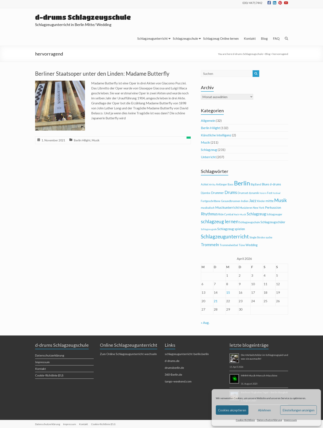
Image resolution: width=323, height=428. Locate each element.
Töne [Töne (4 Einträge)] (242, 245)
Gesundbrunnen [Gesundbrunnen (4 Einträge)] (230, 201)
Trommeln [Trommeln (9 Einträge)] (210, 244)
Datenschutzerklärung (269, 420)
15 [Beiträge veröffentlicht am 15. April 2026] (228, 292)
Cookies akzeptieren (232, 410)
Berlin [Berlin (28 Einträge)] (242, 183)
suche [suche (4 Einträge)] (268, 237)
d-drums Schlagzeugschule (84, 17)
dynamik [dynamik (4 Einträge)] (254, 193)
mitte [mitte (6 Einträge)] (270, 201)
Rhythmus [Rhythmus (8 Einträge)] (209, 214)
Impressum (290, 420)
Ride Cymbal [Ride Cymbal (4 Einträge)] (225, 214)
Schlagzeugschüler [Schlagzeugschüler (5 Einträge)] (272, 222)
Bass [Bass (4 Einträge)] (230, 184)
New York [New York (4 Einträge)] (258, 207)
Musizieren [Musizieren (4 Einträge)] (245, 207)
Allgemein (208, 120)
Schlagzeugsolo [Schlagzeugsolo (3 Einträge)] (209, 229)
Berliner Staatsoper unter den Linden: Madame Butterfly (102, 73)
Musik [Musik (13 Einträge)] (280, 200)
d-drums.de (172, 361)
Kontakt (250, 38)
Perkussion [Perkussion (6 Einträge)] (273, 207)
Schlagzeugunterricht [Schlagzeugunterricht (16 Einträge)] (225, 236)
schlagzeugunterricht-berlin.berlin (187, 354)
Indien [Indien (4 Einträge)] (244, 201)
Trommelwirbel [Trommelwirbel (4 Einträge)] (229, 245)
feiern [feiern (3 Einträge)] (263, 193)
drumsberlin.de (174, 367)
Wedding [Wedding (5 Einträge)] (252, 245)
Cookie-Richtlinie (245, 420)
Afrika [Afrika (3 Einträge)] (212, 184)
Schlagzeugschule (185, 38)
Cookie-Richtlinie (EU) (49, 375)
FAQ (276, 38)
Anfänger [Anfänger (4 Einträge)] (221, 184)
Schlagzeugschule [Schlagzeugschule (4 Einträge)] (249, 222)
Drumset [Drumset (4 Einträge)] (243, 193)
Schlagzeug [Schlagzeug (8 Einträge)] (256, 214)
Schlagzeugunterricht (152, 38)
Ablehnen (264, 410)
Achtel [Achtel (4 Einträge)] (204, 184)
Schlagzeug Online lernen (221, 38)
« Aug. (205, 322)
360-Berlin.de (173, 374)
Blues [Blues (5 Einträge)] (265, 184)
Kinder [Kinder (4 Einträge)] (261, 201)
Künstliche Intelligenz (216, 135)
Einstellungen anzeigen (298, 410)
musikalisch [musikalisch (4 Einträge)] (208, 207)
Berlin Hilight (82, 140)
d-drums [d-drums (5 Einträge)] (275, 184)
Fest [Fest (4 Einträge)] (269, 193)
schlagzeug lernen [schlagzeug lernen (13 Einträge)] (219, 221)
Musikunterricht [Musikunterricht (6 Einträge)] (227, 207)
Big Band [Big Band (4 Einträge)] (256, 184)
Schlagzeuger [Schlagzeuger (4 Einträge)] (274, 214)
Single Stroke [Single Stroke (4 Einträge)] (257, 237)
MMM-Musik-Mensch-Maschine (259, 375)
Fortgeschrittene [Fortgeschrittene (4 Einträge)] (210, 201)
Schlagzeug (209, 150)
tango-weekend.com (178, 381)
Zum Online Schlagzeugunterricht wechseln (128, 354)
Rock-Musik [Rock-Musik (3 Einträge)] (240, 214)
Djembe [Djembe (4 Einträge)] (205, 193)
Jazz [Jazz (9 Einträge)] (253, 200)
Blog (264, 38)
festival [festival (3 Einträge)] (276, 193)
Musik (95, 140)
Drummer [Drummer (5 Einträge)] (217, 193)
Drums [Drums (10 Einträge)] (231, 192)
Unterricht (208, 157)
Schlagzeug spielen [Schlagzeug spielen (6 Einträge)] (231, 229)
